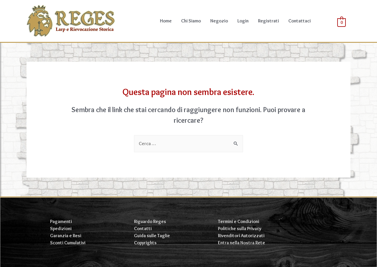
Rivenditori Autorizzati (241, 235)
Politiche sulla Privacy (239, 228)
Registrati (268, 21)
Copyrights (145, 242)
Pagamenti (61, 221)
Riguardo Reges (150, 221)
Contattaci (299, 21)
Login (243, 21)
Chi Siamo (191, 21)
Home (166, 21)
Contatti (143, 228)
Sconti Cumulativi (67, 242)
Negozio (219, 21)
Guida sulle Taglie (152, 235)
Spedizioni (61, 228)
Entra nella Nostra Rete (241, 242)
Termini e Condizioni (238, 221)
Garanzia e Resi (65, 235)
